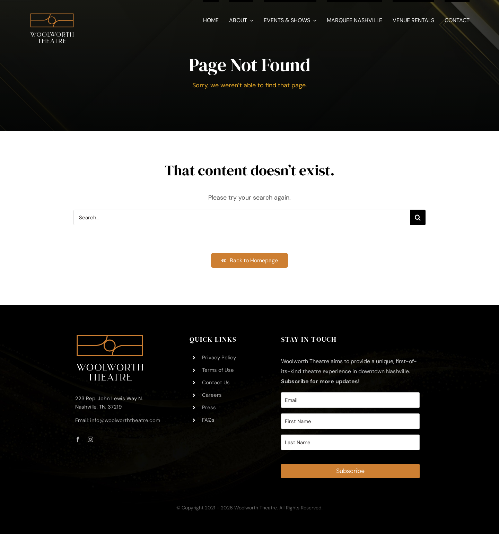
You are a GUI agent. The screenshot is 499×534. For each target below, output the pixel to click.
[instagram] (90, 439)
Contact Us (216, 382)
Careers (212, 395)
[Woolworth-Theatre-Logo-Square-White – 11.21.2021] (52, 10)
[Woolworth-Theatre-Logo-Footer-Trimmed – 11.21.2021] (110, 338)
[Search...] (241, 217)
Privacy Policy (219, 357)
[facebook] (78, 439)
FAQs (208, 420)
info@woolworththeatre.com (125, 420)
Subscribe (350, 471)
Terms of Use (218, 370)
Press (209, 407)
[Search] (418, 217)
